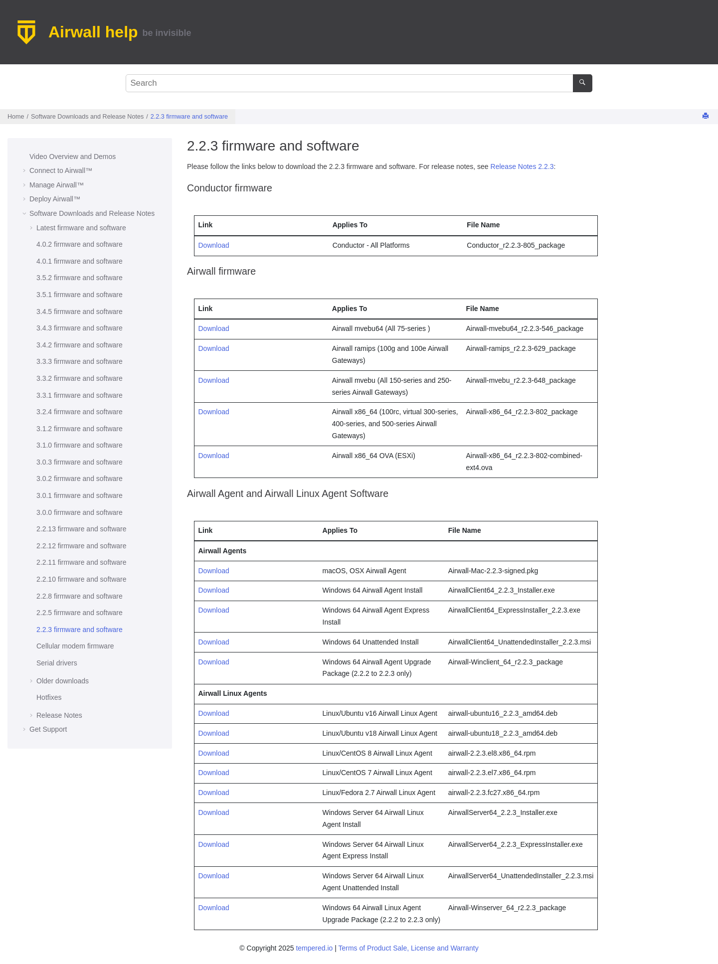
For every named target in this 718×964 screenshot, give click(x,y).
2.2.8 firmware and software (79, 596)
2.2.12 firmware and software (81, 546)
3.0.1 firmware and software (79, 495)
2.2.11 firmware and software (81, 562)
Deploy (54, 199)
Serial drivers (56, 663)
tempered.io (314, 948)
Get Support (48, 729)
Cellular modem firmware (75, 646)
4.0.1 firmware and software (79, 261)
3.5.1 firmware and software (79, 295)
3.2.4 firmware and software (79, 412)
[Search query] (359, 83)
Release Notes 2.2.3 (522, 166)
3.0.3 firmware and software (79, 462)
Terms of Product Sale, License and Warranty (408, 948)
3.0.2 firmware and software (79, 478)
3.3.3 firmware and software (79, 361)
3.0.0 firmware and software (79, 512)
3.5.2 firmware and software (79, 278)
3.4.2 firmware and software (79, 345)
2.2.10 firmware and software (81, 579)
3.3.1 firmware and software (79, 395)
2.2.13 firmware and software (81, 529)
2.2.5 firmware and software (79, 613)
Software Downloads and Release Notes (87, 116)
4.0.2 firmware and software (79, 244)
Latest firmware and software (81, 228)
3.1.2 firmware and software (79, 429)
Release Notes (59, 715)
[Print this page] (706, 116)
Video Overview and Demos (72, 157)
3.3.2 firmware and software (79, 378)
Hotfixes (49, 697)
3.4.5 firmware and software (79, 312)
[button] (25, 157)
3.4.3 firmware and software (79, 328)
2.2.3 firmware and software (189, 116)
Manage (56, 185)
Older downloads (62, 681)
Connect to (60, 170)
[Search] (582, 83)
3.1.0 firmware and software (79, 445)
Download (213, 245)
